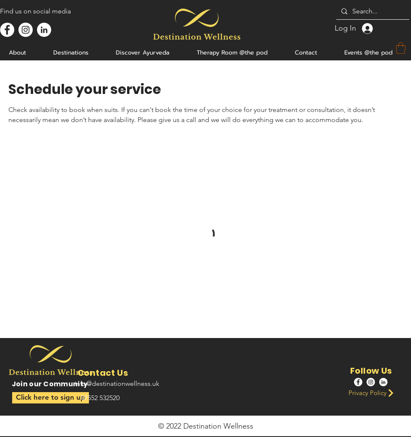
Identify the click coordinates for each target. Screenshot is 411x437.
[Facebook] (7, 30)
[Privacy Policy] (373, 393)
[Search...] (372, 11)
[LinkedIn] (44, 30)
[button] (50, 397)
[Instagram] (25, 30)
